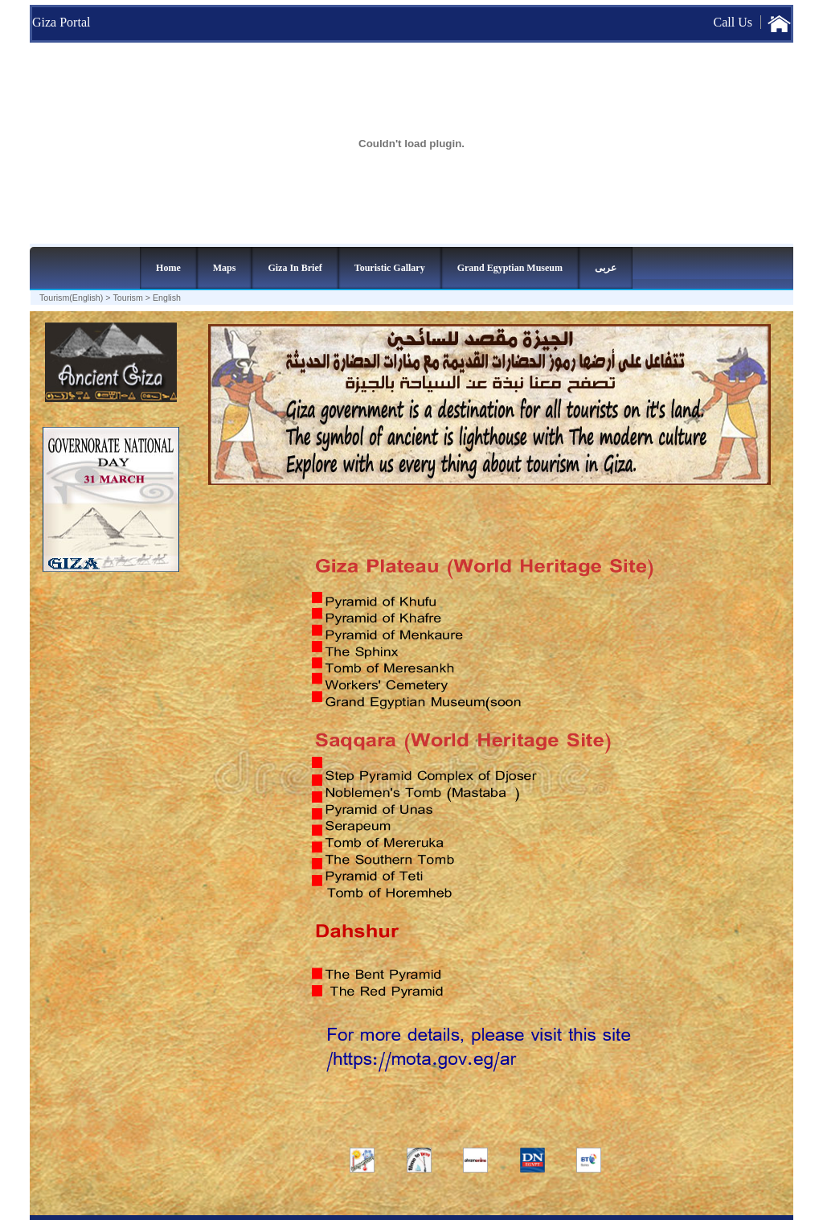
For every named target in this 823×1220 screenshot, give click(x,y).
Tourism (128, 297)
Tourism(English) (71, 297)
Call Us (733, 22)
